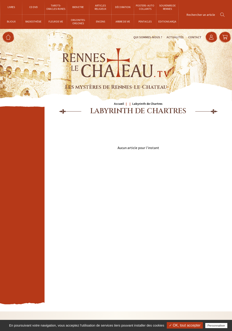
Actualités (173, 37)
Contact (193, 37)
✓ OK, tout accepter (185, 325)
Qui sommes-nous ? (146, 37)
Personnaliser (216, 325)
